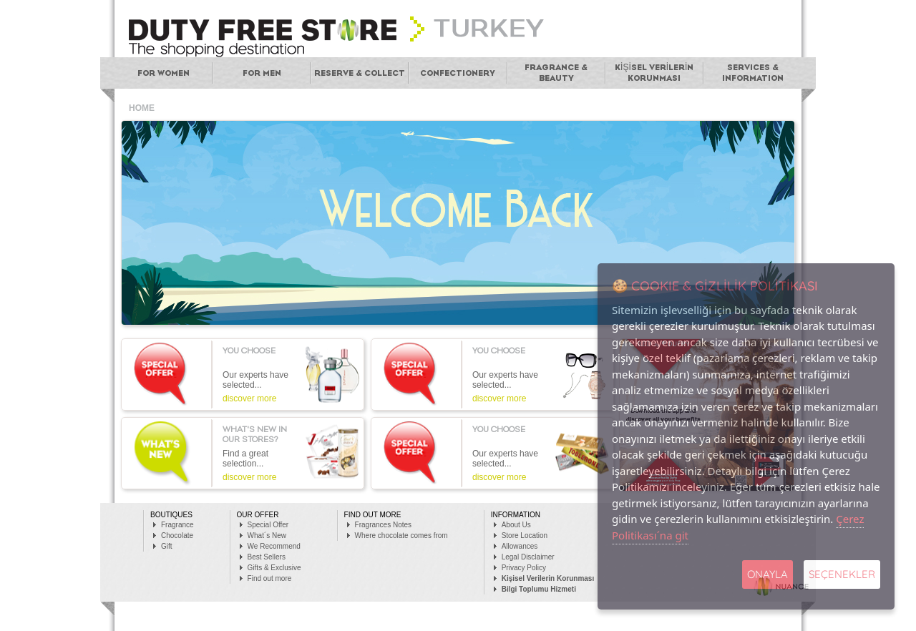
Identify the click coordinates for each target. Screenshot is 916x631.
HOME (142, 108)
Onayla (767, 574)
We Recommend (274, 546)
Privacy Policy (524, 568)
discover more (249, 398)
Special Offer (268, 525)
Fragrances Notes (383, 525)
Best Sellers (267, 557)
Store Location (525, 535)
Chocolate (177, 535)
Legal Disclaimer (528, 557)
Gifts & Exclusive (274, 568)
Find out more (270, 578)
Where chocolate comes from (401, 535)
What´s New (267, 535)
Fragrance (177, 525)
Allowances (520, 546)
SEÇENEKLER (842, 574)
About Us (516, 525)
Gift (166, 546)
